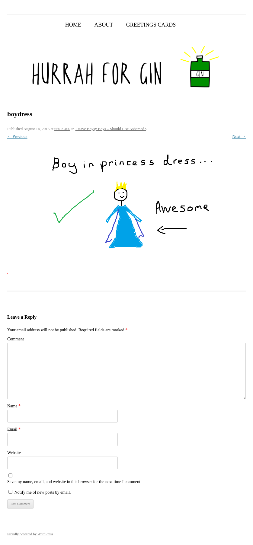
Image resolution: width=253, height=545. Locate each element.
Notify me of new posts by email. (42, 492)
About (103, 25)
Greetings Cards (151, 25)
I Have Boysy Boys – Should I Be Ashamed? (110, 128)
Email (14, 429)
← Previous (17, 136)
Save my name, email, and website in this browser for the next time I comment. (74, 482)
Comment (15, 339)
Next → (239, 136)
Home (73, 25)
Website (14, 453)
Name (14, 406)
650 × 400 (62, 128)
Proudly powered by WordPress (30, 534)
